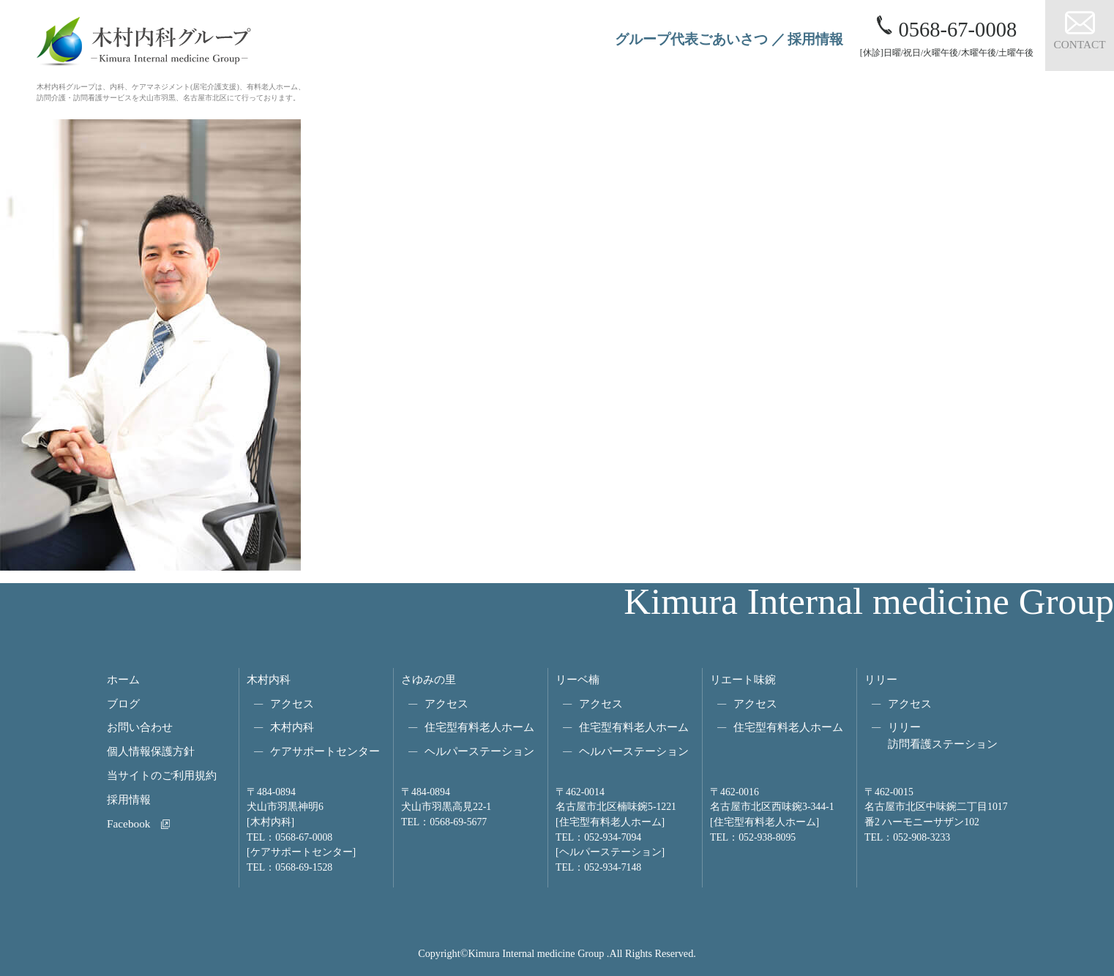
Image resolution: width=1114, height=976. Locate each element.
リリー (880, 679)
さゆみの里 (428, 679)
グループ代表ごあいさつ (691, 39)
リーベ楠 (577, 679)
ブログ (123, 703)
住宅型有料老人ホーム (479, 727)
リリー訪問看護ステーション (943, 735)
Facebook (128, 823)
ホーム (123, 679)
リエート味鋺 (743, 679)
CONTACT (1079, 44)
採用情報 (815, 39)
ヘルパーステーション (479, 751)
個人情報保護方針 (151, 751)
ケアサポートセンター (325, 751)
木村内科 (269, 679)
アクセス (292, 703)
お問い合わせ (140, 727)
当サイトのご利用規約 (162, 775)
